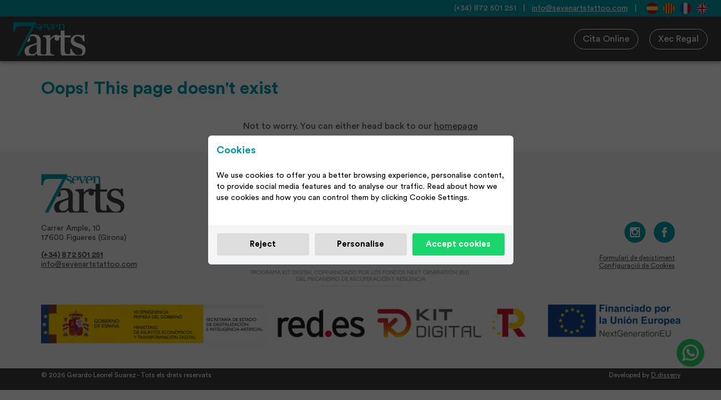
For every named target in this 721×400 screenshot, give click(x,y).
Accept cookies (458, 244)
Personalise (360, 244)
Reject (263, 244)
